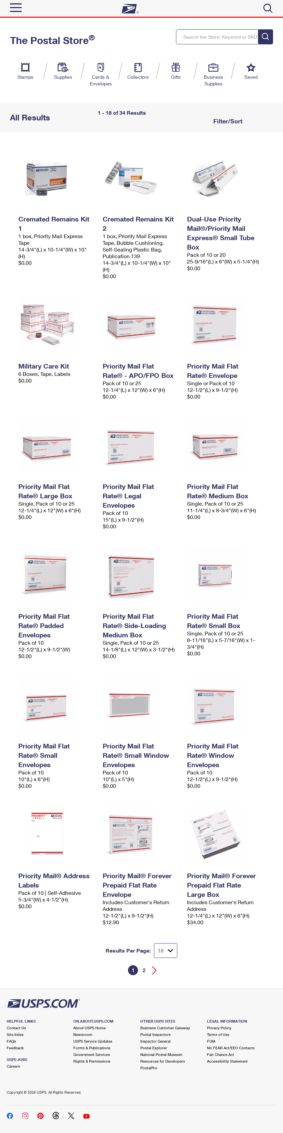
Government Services (91, 1054)
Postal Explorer (153, 1048)
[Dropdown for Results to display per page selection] (165, 950)
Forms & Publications (91, 1048)
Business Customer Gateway (165, 1028)
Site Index (15, 1034)
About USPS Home (89, 1028)
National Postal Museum (161, 1054)
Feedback (15, 1048)
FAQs (11, 1041)
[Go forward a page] (154, 970)
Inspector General (155, 1041)
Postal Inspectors (155, 1034)
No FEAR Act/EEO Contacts (231, 1048)
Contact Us (16, 1028)
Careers (13, 1066)
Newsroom (82, 1034)
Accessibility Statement (227, 1061)
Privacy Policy (219, 1028)
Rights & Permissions (91, 1061)
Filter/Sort (227, 121)
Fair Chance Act (220, 1054)
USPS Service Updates (92, 1041)
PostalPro (148, 1068)
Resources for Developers (162, 1061)
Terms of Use (218, 1034)
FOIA (211, 1041)
